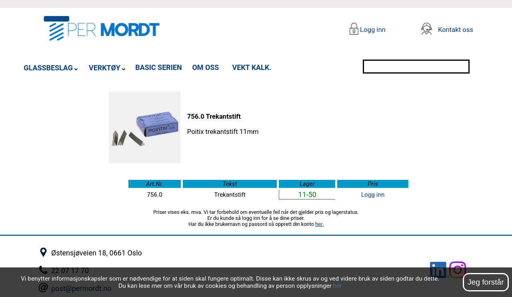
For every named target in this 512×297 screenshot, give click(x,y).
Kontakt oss (455, 30)
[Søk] (476, 67)
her (337, 285)
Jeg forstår (486, 282)
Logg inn (372, 30)
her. (319, 224)
